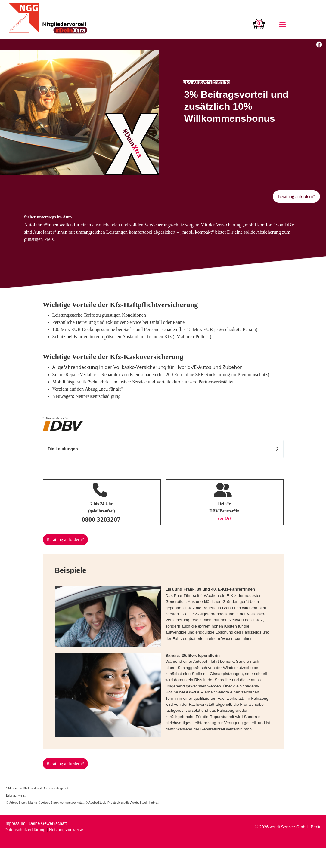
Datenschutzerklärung (25, 829)
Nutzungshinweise (66, 829)
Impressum (15, 823)
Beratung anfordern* (296, 196)
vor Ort (224, 518)
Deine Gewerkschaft (48, 823)
